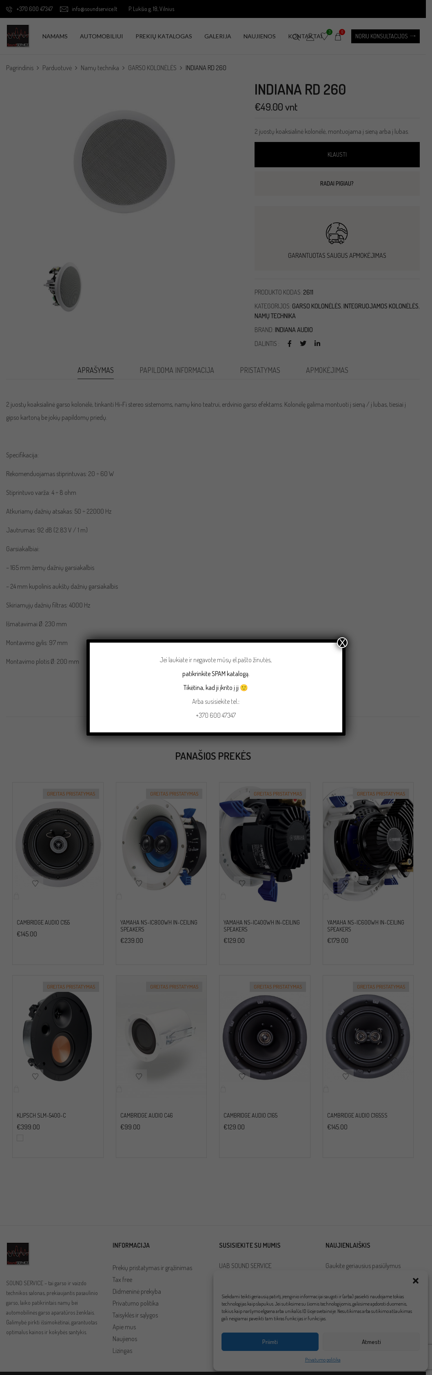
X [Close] (342, 642)
